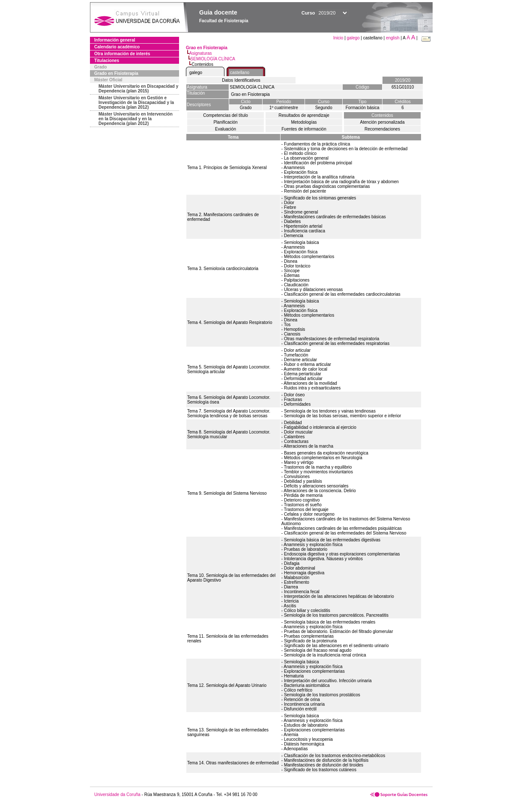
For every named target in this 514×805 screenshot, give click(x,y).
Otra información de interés (122, 53)
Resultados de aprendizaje (303, 115)
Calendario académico (117, 47)
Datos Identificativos (241, 80)
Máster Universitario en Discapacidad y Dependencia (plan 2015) (138, 88)
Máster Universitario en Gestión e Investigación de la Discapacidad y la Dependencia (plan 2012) (136, 102)
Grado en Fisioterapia (116, 73)
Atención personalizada (382, 122)
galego (353, 38)
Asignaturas (200, 53)
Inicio (338, 38)
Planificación (225, 122)
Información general (114, 40)
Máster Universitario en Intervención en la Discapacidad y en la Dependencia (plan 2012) (136, 119)
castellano (239, 72)
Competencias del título (225, 115)
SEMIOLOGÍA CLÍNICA (213, 58)
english (393, 38)
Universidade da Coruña (117, 794)
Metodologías (304, 122)
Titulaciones (106, 60)
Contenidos (382, 115)
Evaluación (225, 129)
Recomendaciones (382, 129)
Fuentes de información (303, 129)
